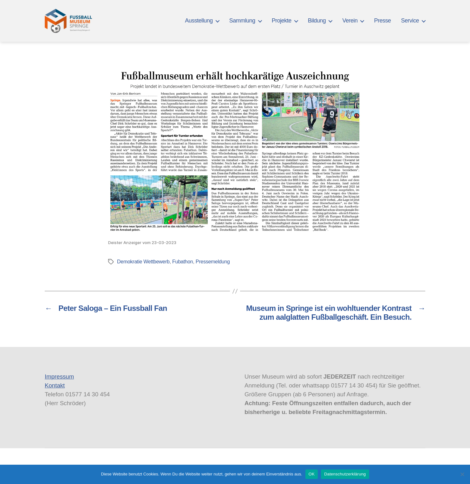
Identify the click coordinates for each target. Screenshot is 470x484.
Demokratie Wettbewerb (143, 261)
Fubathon (182, 261)
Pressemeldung (213, 261)
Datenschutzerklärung (345, 474)
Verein (349, 20)
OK (312, 474)
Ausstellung (199, 20)
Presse (382, 20)
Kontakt (55, 385)
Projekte (281, 20)
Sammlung (242, 20)
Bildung (317, 20)
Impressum (59, 376)
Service (410, 20)
